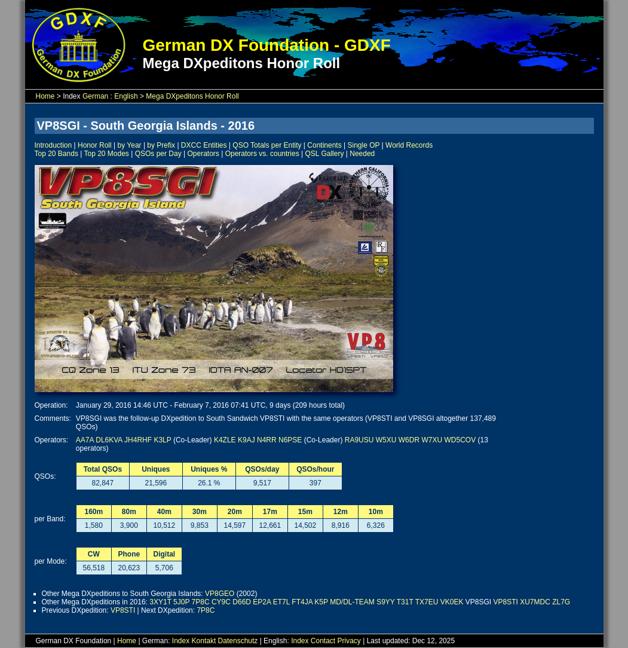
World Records (409, 145)
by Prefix (161, 145)
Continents (324, 145)
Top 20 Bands (56, 153)
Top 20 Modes (106, 153)
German (95, 96)
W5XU (386, 440)
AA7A (85, 440)
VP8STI (505, 602)
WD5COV (460, 440)
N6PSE (290, 440)
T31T (405, 602)
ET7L (281, 602)
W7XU (431, 440)
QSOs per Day (158, 153)
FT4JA (302, 602)
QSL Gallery (324, 153)
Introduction (53, 145)
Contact (323, 641)
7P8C (201, 602)
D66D (241, 602)
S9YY (385, 602)
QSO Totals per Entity (266, 145)
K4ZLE (225, 440)
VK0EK (452, 602)
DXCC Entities (204, 145)
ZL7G (561, 602)
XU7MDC (535, 602)
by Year (130, 145)
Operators (203, 153)
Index (180, 641)
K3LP (162, 440)
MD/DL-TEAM (352, 602)
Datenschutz (238, 641)
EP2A (262, 602)
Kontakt (204, 641)
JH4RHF (138, 440)
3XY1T (160, 602)
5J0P (181, 602)
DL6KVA (109, 440)
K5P (320, 602)
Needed (362, 153)
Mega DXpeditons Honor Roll (192, 96)
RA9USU (359, 440)
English (125, 96)
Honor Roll (95, 145)
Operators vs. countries (262, 153)
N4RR (267, 440)
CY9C (221, 602)
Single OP (363, 145)
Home (45, 96)
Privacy (349, 641)
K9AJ (246, 440)
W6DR (409, 440)
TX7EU (427, 602)
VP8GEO (219, 593)
